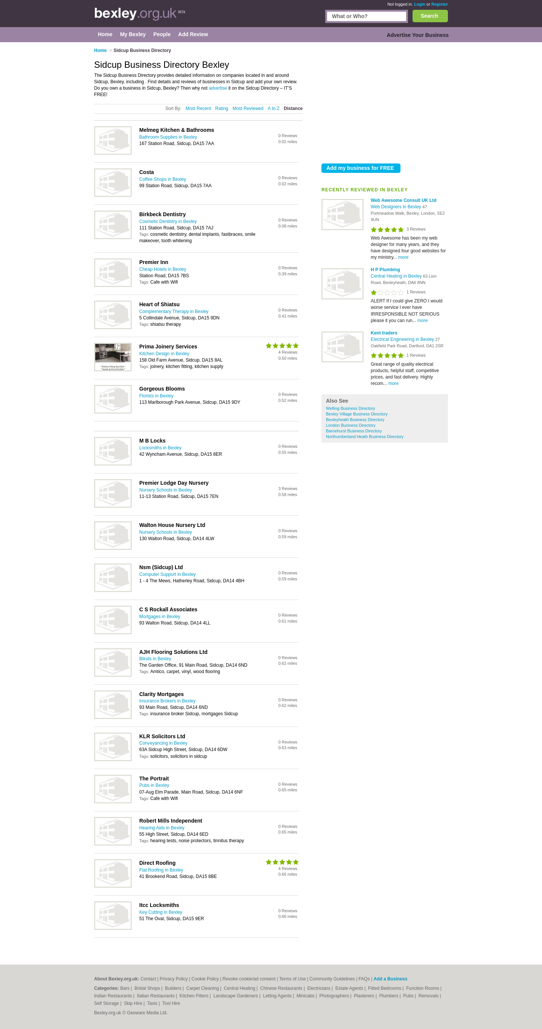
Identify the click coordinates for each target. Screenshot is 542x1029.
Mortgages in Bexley (159, 616)
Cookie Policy (205, 979)
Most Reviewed (248, 108)
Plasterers (364, 995)
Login (419, 4)
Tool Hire (171, 1003)
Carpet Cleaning (203, 988)
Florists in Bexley (156, 395)
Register (439, 4)
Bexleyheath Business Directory (355, 419)
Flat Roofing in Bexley (161, 870)
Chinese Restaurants (281, 988)
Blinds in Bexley (155, 658)
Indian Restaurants (113, 995)
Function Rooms (423, 988)
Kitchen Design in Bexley (164, 353)
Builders (174, 988)
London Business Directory (350, 425)
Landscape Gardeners (236, 995)
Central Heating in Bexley (397, 276)
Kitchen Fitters (195, 995)
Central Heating (240, 988)
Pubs (409, 995)
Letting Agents (278, 995)
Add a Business (390, 979)
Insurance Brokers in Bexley (167, 701)
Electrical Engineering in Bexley (403, 339)
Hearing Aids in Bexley (161, 828)
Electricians (319, 988)
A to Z (273, 108)
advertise (218, 88)
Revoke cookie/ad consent (249, 979)
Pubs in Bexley (154, 785)
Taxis (153, 1003)
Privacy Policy (174, 979)
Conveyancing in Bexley (163, 743)
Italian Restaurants (156, 995)
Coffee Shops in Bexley (162, 179)
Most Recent (198, 108)
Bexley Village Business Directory (357, 414)
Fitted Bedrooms (385, 988)
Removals (429, 995)
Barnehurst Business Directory (354, 431)
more (403, 257)
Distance (293, 108)
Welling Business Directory (350, 408)
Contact (148, 979)
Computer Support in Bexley (167, 574)
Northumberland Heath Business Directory (364, 436)
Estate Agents (349, 988)
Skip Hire (133, 1003)
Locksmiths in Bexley (160, 447)
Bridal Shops (147, 988)
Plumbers (389, 995)
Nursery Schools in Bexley (165, 490)
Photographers (334, 995)
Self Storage (107, 1003)
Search (429, 16)
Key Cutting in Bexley (160, 912)
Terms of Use (292, 979)
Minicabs (306, 995)
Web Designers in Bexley (396, 206)
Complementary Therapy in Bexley (174, 311)
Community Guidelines (332, 979)
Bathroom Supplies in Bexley (168, 137)
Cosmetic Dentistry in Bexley (168, 221)
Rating (221, 108)
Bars (125, 988)
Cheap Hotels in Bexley (162, 269)
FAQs (364, 979)
